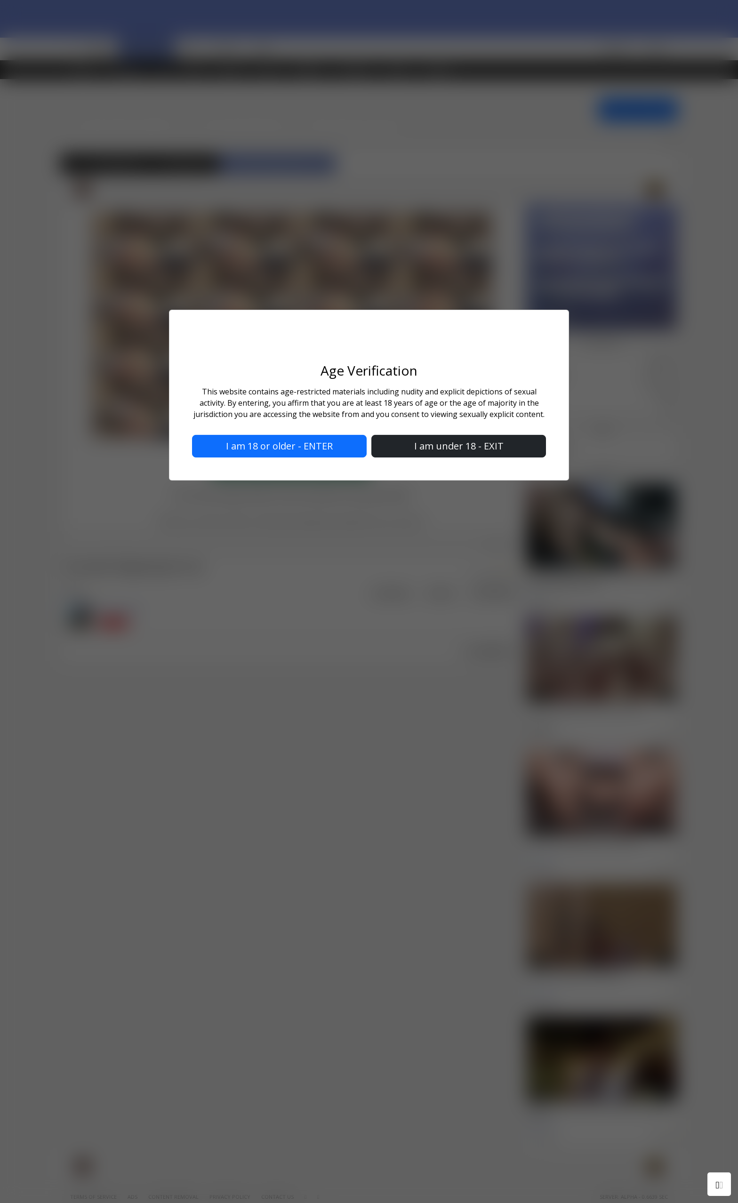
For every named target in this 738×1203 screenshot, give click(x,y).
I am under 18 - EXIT (459, 446)
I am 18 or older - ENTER (279, 446)
